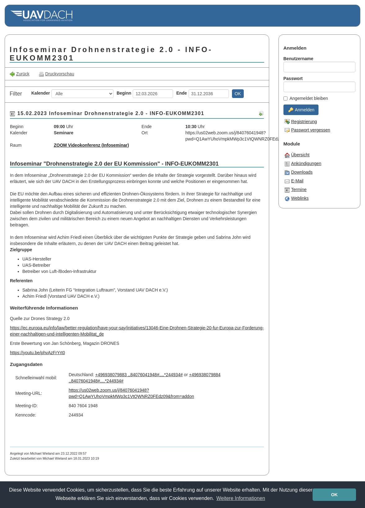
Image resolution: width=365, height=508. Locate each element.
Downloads (299, 172)
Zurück (19, 74)
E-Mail (294, 181)
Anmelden (301, 109)
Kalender (40, 93)
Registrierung (301, 121)
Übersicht (297, 155)
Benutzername (298, 58)
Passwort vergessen (307, 129)
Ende (181, 93)
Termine (296, 190)
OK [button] (334, 494)
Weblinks (297, 198)
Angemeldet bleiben (305, 98)
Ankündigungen (303, 164)
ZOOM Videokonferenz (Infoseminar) (91, 145)
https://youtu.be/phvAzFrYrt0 (37, 352)
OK (238, 93)
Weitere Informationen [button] (240, 498)
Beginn (124, 93)
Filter (16, 94)
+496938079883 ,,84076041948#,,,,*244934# (139, 374)
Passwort (293, 78)
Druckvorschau (56, 74)
